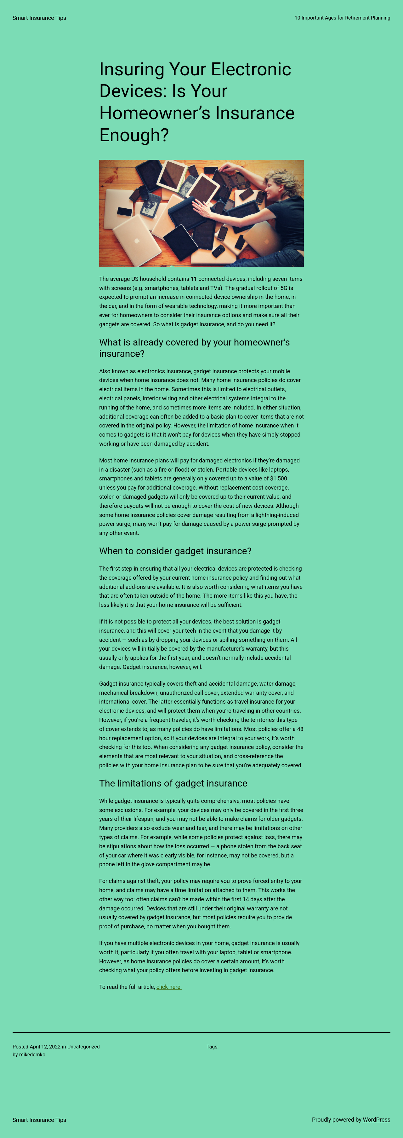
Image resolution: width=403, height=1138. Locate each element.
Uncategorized (83, 1047)
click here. (169, 987)
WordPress (376, 1119)
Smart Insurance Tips (39, 18)
